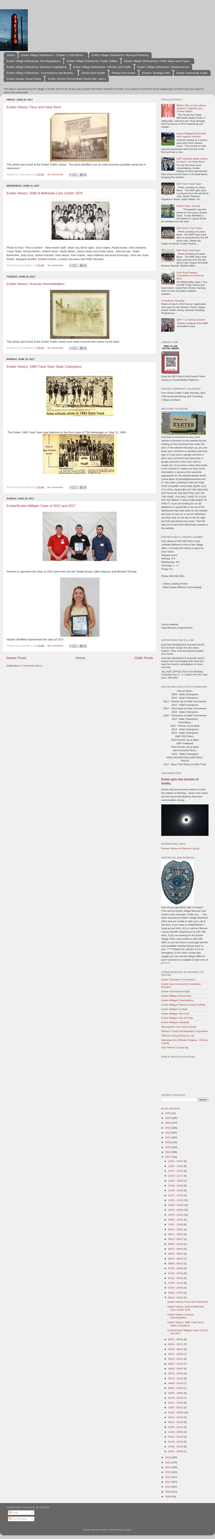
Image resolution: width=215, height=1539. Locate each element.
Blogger (127, 1529)
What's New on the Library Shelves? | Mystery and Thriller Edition (191, 108)
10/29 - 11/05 (175, 1205)
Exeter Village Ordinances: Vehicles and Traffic (102, 66)
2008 (168, 1496)
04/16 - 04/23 (175, 1378)
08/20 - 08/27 (175, 1253)
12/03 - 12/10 (175, 1180)
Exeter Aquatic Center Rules (23, 78)
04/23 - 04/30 (175, 1373)
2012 (168, 1477)
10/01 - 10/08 (175, 1224)
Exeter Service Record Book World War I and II (77, 78)
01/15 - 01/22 (175, 1441)
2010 (168, 1486)
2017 (168, 1156)
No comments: (55, 174)
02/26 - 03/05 (175, 1412)
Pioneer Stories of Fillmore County (180, 848)
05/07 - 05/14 (175, 1363)
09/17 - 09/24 (175, 1234)
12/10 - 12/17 (175, 1175)
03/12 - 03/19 (175, 1402)
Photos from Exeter (123, 72)
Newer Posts (16, 658)
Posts (13, 1512)
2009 (168, 1491)
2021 (168, 1137)
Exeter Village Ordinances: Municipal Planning (120, 55)
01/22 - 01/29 (175, 1436)
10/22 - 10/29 (175, 1209)
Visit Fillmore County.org (174, 1047)
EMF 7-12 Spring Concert (190, 319)
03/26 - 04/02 (175, 1393)
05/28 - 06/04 (175, 1349)
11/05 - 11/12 (175, 1200)
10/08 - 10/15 (175, 1219)
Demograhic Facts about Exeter (178, 1026)
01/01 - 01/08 (175, 1451)
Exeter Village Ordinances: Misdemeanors (163, 66)
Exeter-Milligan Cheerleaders (177, 1000)
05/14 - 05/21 (175, 1358)
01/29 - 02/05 (175, 1432)
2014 (168, 1467)
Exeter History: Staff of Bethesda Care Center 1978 (44, 193)
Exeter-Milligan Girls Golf (175, 1013)
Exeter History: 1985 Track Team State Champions (44, 367)
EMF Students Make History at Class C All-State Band (192, 160)
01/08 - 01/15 (175, 1446)
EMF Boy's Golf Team (188, 250)
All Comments (18, 1518)
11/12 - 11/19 (175, 1195)
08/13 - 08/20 (175, 1258)
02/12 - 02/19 (175, 1422)
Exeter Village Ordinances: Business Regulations (36, 66)
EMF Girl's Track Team (189, 183)
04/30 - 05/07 (175, 1368)
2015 (168, 1462)
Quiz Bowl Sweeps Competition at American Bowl (190, 275)
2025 (168, 1118)
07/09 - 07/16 (175, 1283)
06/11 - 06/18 (175, 1339)
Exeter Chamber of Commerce (178, 979)
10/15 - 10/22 (175, 1214)
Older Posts (144, 658)
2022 (168, 1132)
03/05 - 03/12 (175, 1407)
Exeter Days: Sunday (188, 206)
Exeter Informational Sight (175, 991)
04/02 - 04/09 (175, 1388)
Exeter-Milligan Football (174, 1009)
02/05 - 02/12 (175, 1427)
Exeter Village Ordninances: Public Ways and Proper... (157, 61)
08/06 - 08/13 (175, 1263)
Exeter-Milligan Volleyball (175, 1022)
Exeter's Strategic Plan (156, 72)
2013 (168, 1472)
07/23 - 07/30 (175, 1273)
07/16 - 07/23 (175, 1278)
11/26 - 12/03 (175, 1185)
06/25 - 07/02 (175, 1292)
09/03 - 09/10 (175, 1244)
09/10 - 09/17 (175, 1239)
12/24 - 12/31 (175, 1166)
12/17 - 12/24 (175, 1171)
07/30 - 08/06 (175, 1268)
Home (11, 55)
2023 (168, 1127)
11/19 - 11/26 (175, 1190)
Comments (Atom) (32, 665)
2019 (168, 1147)
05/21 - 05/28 (175, 1354)
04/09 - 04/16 (175, 1383)
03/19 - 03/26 (175, 1397)
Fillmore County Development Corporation (184, 1031)
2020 (168, 1142)
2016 (168, 1457)
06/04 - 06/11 (175, 1344)
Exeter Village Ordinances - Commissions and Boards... (40, 72)
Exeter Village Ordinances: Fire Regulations (33, 61)
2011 (168, 1482)
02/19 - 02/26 (175, 1417)
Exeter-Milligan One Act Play (177, 1017)
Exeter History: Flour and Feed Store (34, 107)
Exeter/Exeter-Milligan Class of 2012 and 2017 (41, 506)
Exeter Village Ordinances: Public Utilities (92, 61)
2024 (168, 1122)
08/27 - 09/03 (175, 1248)
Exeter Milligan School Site (176, 995)
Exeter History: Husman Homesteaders (35, 284)
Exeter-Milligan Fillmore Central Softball (183, 1004)
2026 (168, 1113)
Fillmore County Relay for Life (177, 1035)
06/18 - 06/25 (175, 1297)
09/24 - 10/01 (175, 1229)
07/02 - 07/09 (175, 1287)
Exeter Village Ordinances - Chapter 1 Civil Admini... (53, 55)
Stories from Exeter (93, 72)
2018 (168, 1152)
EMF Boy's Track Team (189, 228)
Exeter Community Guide (192, 72)
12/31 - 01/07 (175, 1161)
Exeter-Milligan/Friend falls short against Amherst (191, 135)
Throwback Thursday (173, 300)
